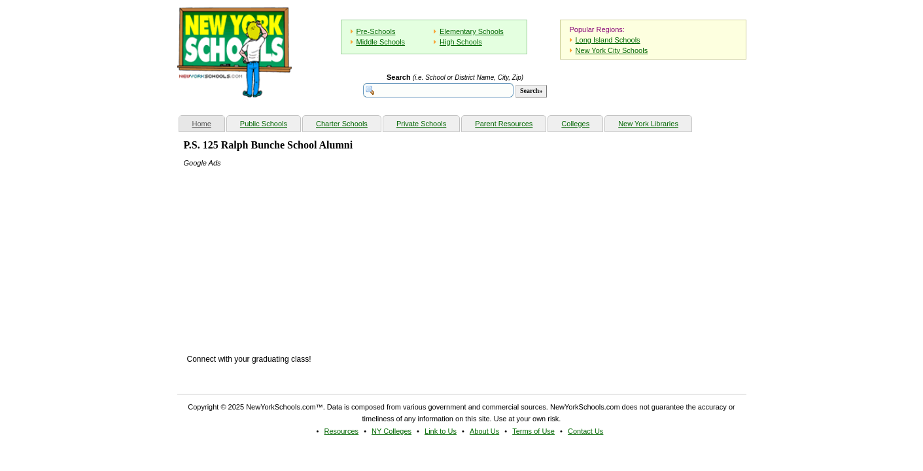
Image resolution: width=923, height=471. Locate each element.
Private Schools (421, 124)
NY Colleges (391, 431)
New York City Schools (612, 50)
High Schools (461, 42)
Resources (341, 431)
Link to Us (441, 431)
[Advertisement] (282, 250)
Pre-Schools (376, 31)
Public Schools (263, 124)
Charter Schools (342, 124)
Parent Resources (503, 124)
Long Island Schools (608, 40)
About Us (484, 431)
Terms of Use (533, 431)
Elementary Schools (472, 31)
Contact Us (585, 431)
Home (208, 122)
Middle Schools (381, 42)
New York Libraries (648, 124)
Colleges (575, 124)
